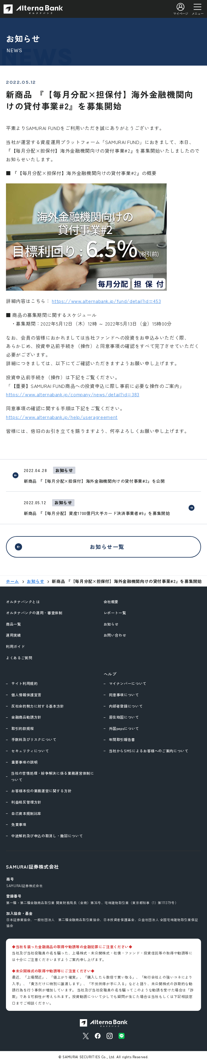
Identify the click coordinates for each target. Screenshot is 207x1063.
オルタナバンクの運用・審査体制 (34, 612)
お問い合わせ (115, 635)
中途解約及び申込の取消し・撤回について (47, 835)
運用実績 (13, 635)
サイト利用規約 (24, 683)
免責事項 (19, 824)
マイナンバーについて (128, 683)
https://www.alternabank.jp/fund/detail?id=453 (106, 300)
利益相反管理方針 (26, 801)
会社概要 (111, 601)
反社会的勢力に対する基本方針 (37, 705)
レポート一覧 (115, 612)
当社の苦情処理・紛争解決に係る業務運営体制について (52, 776)
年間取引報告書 (122, 739)
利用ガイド (15, 646)
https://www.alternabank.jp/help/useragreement (62, 416)
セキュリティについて (30, 750)
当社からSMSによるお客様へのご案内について (149, 750)
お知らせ (111, 623)
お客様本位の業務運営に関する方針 (41, 790)
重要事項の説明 (24, 762)
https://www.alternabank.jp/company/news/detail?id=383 (72, 394)
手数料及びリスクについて (34, 739)
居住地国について (124, 717)
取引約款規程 (22, 728)
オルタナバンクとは (23, 601)
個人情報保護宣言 (26, 694)
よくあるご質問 (19, 657)
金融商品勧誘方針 (26, 717)
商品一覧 (13, 623)
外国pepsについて (124, 728)
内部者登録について (126, 705)
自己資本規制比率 (26, 813)
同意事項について (124, 694)
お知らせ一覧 (107, 546)
